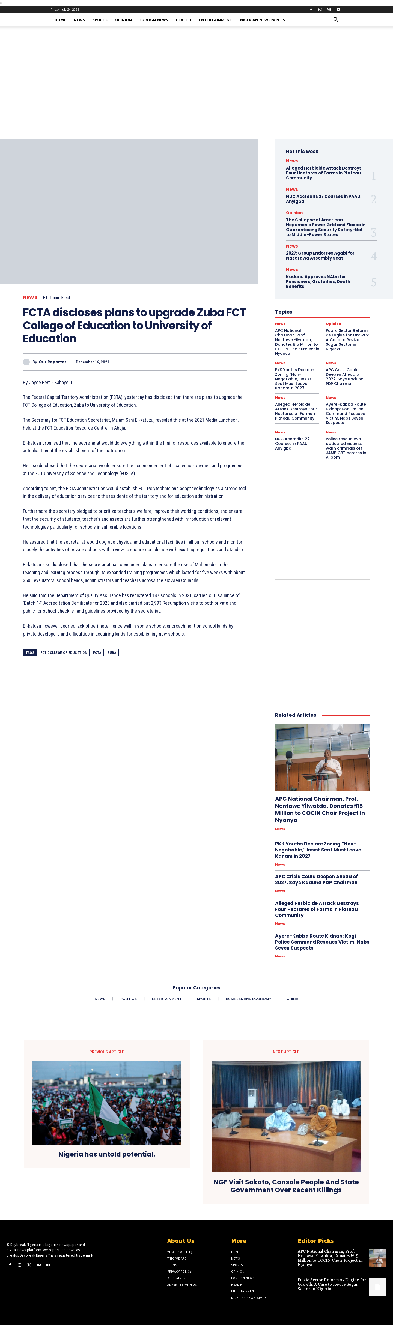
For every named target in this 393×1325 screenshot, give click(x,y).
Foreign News (153, 19)
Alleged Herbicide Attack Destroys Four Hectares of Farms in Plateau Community (324, 173)
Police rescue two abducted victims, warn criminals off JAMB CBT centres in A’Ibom (346, 448)
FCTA (97, 653)
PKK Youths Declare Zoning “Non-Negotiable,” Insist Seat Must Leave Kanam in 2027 (294, 379)
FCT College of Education (63, 653)
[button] (335, 20)
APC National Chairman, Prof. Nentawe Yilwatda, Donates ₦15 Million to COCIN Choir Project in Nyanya (320, 809)
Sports (100, 19)
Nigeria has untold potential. (106, 1154)
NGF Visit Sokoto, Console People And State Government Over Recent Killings (286, 1186)
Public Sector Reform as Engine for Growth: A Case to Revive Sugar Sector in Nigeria (332, 1285)
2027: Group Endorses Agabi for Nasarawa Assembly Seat (320, 255)
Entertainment (215, 19)
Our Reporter (53, 362)
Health (183, 19)
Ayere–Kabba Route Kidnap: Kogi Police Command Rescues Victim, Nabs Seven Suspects (346, 413)
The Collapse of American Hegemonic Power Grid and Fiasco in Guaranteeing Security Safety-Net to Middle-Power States (325, 227)
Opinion (123, 19)
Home (60, 19)
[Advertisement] (196, 98)
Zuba (111, 653)
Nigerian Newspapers (262, 19)
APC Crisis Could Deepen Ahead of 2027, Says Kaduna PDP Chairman (345, 376)
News (79, 19)
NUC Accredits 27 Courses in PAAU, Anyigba (323, 199)
